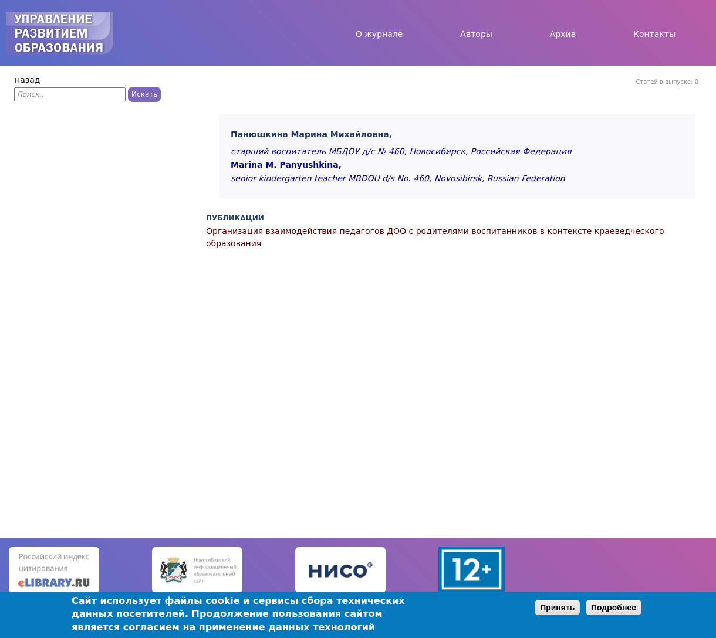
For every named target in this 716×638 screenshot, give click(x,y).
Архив (563, 34)
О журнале (379, 34)
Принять (557, 607)
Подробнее (613, 607)
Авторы (476, 34)
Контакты (654, 34)
